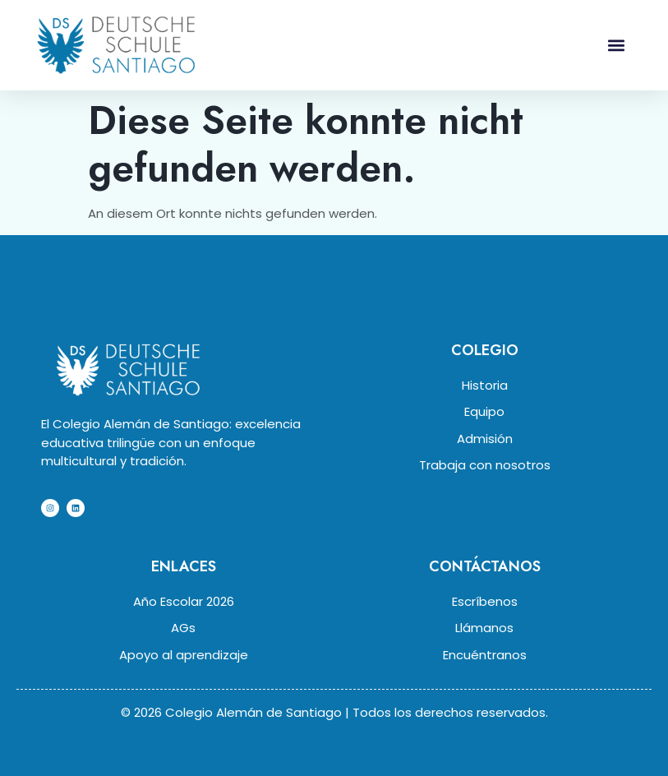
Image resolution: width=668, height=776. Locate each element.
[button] (616, 44)
